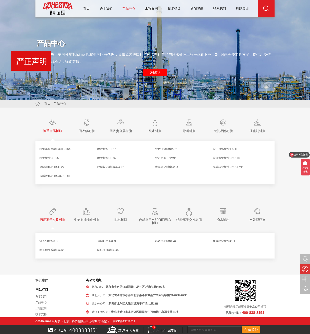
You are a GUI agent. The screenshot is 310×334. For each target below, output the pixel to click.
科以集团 (242, 8)
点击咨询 (155, 72)
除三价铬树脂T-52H (225, 149)
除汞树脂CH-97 (106, 158)
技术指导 (174, 8)
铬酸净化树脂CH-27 (51, 166)
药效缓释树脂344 (165, 241)
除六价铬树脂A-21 (166, 149)
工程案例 (151, 8)
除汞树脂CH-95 (49, 158)
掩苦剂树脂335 (48, 241)
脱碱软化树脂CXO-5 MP (228, 166)
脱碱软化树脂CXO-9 (167, 166)
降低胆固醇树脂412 (51, 250)
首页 (86, 8)
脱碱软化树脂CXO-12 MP (55, 175)
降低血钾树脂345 (108, 250)
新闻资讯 (196, 8)
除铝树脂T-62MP (165, 158)
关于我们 (106, 8)
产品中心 (128, 8)
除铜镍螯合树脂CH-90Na (55, 149)
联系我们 (219, 8)
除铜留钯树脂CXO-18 (226, 158)
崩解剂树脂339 (106, 241)
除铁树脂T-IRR (106, 149)
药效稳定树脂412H (224, 241)
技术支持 (41, 314)
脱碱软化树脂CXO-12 (110, 166)
